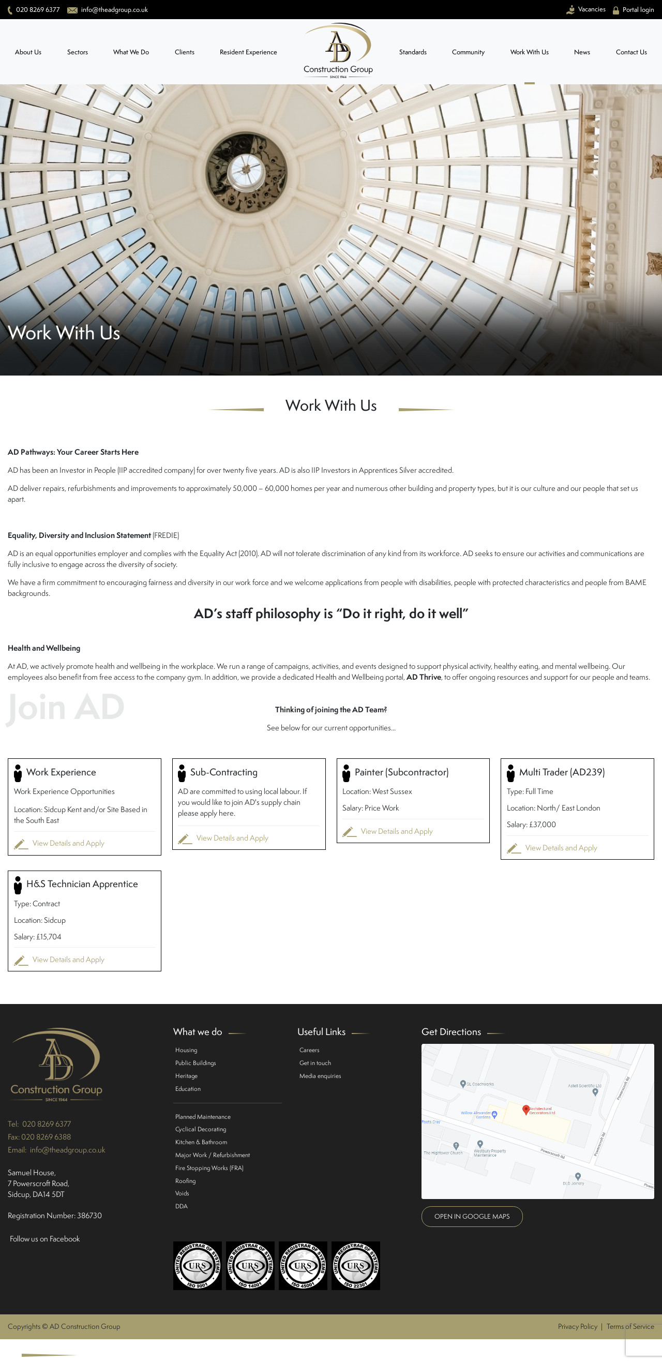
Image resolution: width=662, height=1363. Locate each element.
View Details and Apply (59, 843)
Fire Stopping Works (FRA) (209, 1168)
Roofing (185, 1181)
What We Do (131, 52)
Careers (309, 1050)
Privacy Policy (577, 1326)
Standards (413, 52)
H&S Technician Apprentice (76, 885)
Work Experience (55, 773)
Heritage (186, 1076)
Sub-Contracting (218, 773)
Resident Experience (248, 52)
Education (188, 1088)
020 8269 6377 (46, 1124)
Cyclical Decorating (200, 1129)
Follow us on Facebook (45, 1239)
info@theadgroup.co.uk (68, 1150)
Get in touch (315, 1063)
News (582, 52)
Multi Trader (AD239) (556, 773)
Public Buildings (195, 1063)
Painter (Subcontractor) (395, 773)
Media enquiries (320, 1076)
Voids (182, 1193)
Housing (186, 1050)
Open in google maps (472, 1216)
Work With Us (529, 52)
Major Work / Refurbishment (212, 1155)
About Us (28, 52)
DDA (181, 1206)
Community (468, 52)
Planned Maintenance (203, 1116)
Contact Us (631, 52)
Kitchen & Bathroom (201, 1142)
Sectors (77, 52)
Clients (184, 52)
